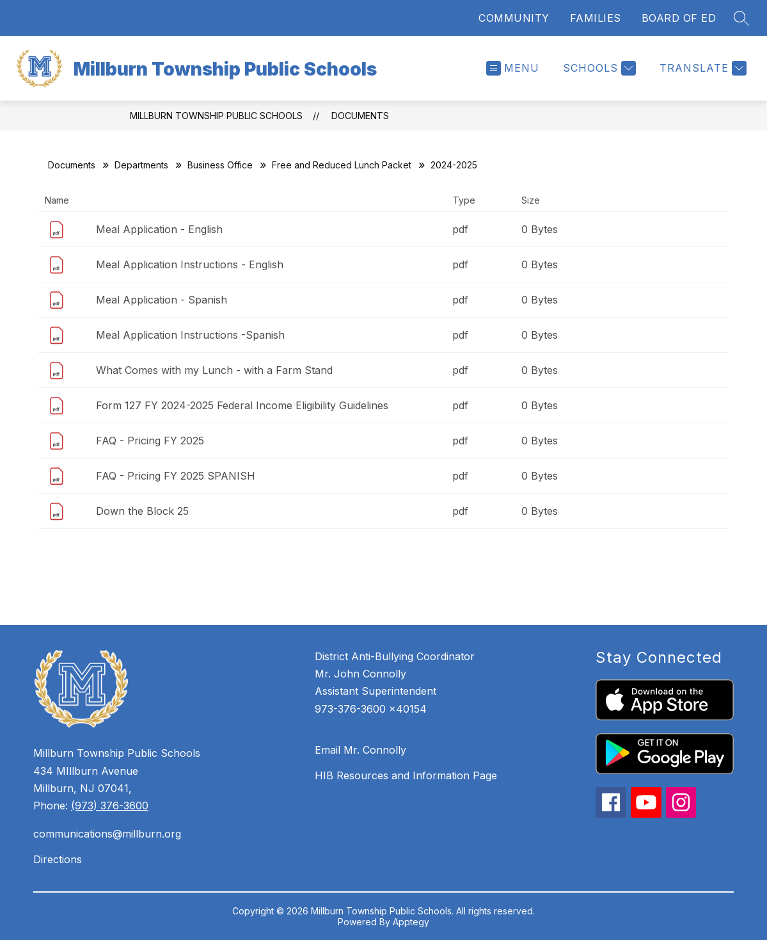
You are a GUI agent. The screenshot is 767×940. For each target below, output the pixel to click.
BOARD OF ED (679, 18)
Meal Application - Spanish (161, 299)
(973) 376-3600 (109, 805)
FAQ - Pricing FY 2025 (150, 440)
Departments (141, 164)
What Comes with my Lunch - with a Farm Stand (214, 370)
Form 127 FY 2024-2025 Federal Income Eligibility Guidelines (242, 405)
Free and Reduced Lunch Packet (341, 164)
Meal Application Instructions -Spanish (190, 334)
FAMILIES (595, 18)
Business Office (220, 164)
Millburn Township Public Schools (216, 115)
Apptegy (411, 921)
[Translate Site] (701, 68)
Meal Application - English (159, 229)
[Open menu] (512, 68)
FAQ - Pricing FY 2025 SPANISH (175, 475)
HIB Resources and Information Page (406, 775)
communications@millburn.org (107, 833)
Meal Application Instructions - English (189, 264)
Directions (57, 859)
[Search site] (741, 18)
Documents (360, 115)
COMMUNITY (514, 18)
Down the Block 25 (142, 511)
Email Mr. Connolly (360, 749)
